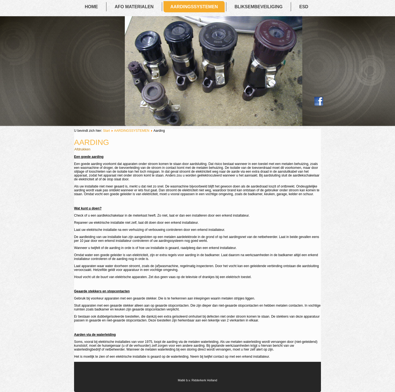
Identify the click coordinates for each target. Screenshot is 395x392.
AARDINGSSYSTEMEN (194, 6)
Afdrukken (82, 149)
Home (91, 6)
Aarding (91, 142)
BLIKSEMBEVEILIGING (259, 6)
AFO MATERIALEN (134, 6)
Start (106, 131)
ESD (303, 6)
